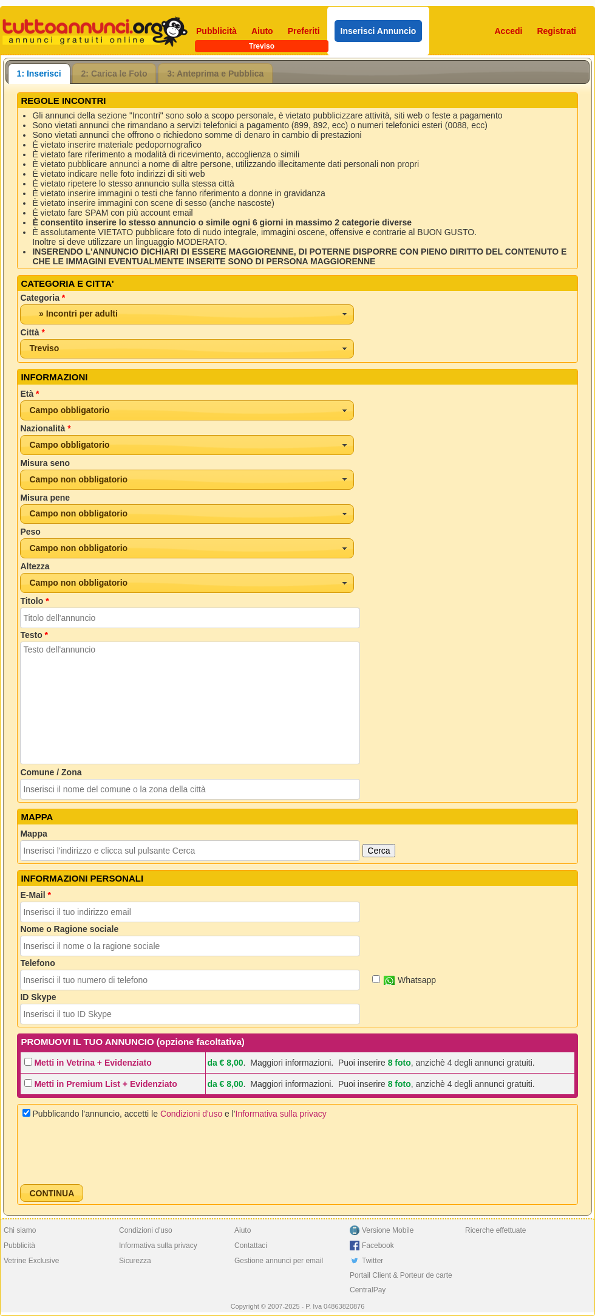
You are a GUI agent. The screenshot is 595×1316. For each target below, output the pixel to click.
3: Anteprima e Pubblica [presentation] (215, 73)
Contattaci (250, 1245)
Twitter (372, 1260)
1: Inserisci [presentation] (39, 73)
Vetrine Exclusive (31, 1260)
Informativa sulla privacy (281, 1114)
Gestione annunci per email (278, 1260)
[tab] (39, 73)
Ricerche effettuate (495, 1230)
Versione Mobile (387, 1230)
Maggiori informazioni (290, 1063)
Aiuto (262, 31)
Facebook (378, 1245)
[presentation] (112, 1151)
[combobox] (187, 314)
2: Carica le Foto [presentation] (114, 73)
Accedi (509, 31)
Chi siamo (20, 1230)
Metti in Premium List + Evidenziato (105, 1084)
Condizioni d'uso (191, 1114)
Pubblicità (216, 31)
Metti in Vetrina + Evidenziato (92, 1063)
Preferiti (304, 31)
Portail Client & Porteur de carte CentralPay (401, 1282)
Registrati (556, 31)
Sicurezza (135, 1260)
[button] (51, 1193)
